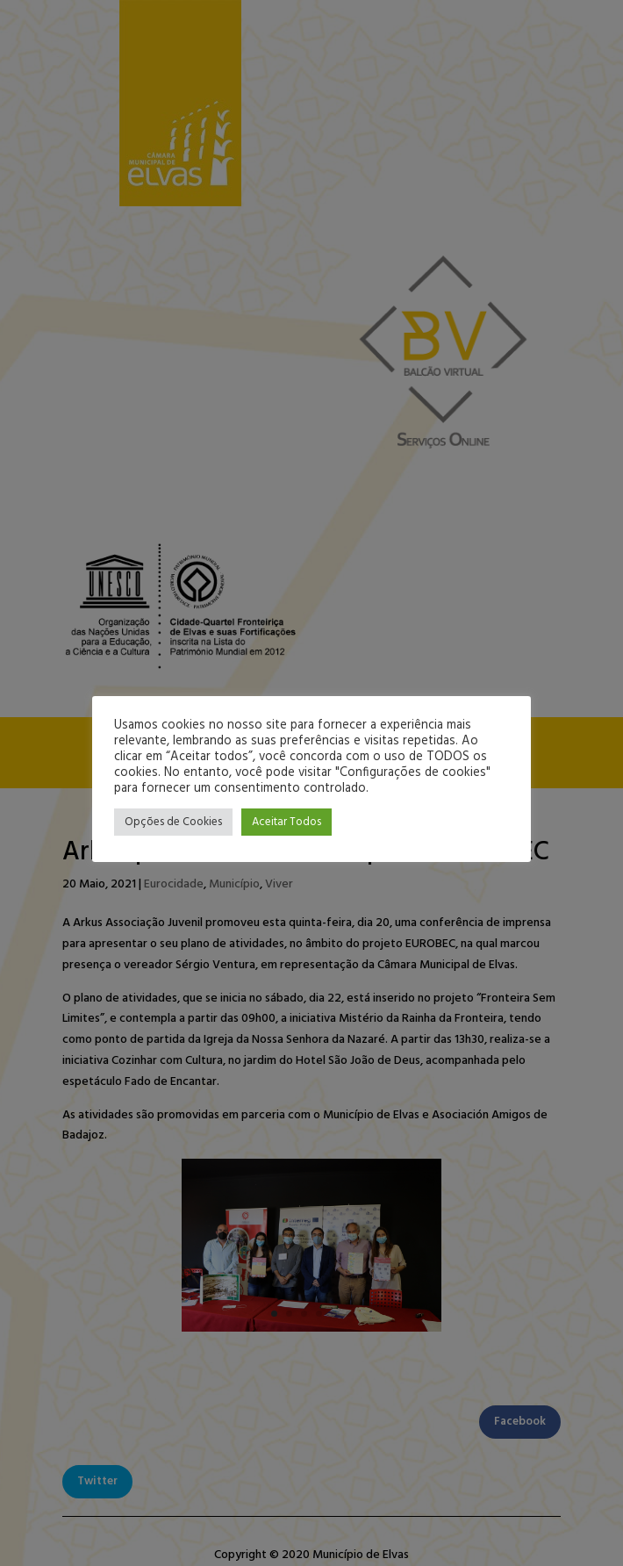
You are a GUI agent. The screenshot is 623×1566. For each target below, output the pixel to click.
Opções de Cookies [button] (173, 822)
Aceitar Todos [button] (286, 822)
